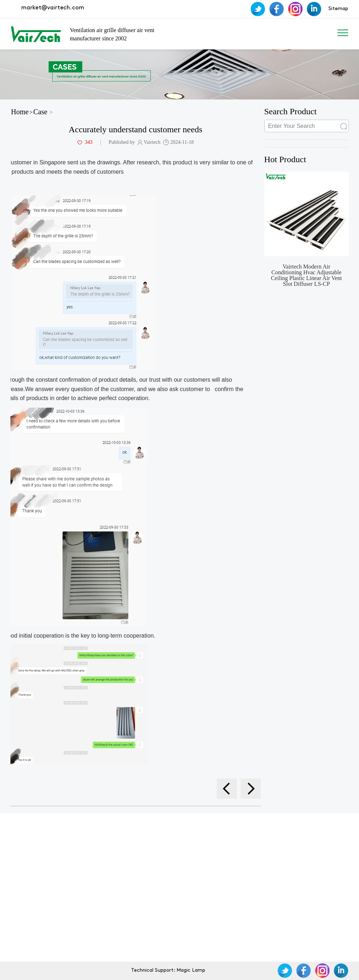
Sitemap (338, 9)
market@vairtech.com (52, 8)
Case (40, 112)
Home (20, 112)
